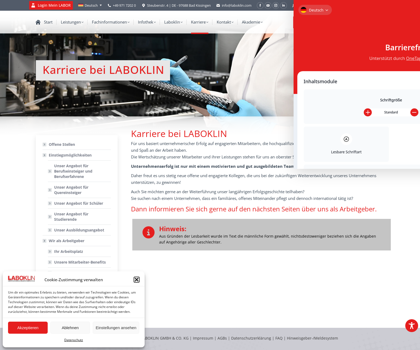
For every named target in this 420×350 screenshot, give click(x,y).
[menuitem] (90, 5)
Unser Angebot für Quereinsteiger (71, 190)
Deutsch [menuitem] (91, 5)
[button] (136, 279)
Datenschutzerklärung (251, 338)
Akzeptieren (27, 327)
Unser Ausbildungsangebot (79, 230)
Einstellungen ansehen (116, 327)
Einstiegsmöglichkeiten (67, 155)
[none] (90, 5)
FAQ (279, 338)
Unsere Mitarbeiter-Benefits (80, 262)
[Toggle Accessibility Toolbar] (412, 326)
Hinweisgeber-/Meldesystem (312, 338)
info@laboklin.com (234, 5)
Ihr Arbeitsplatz (68, 251)
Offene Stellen (62, 144)
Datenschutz (73, 340)
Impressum (203, 338)
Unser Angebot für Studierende (71, 216)
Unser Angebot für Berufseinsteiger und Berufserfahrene (73, 171)
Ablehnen (70, 327)
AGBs (223, 338)
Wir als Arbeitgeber (63, 240)
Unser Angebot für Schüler (78, 203)
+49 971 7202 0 (124, 5)
